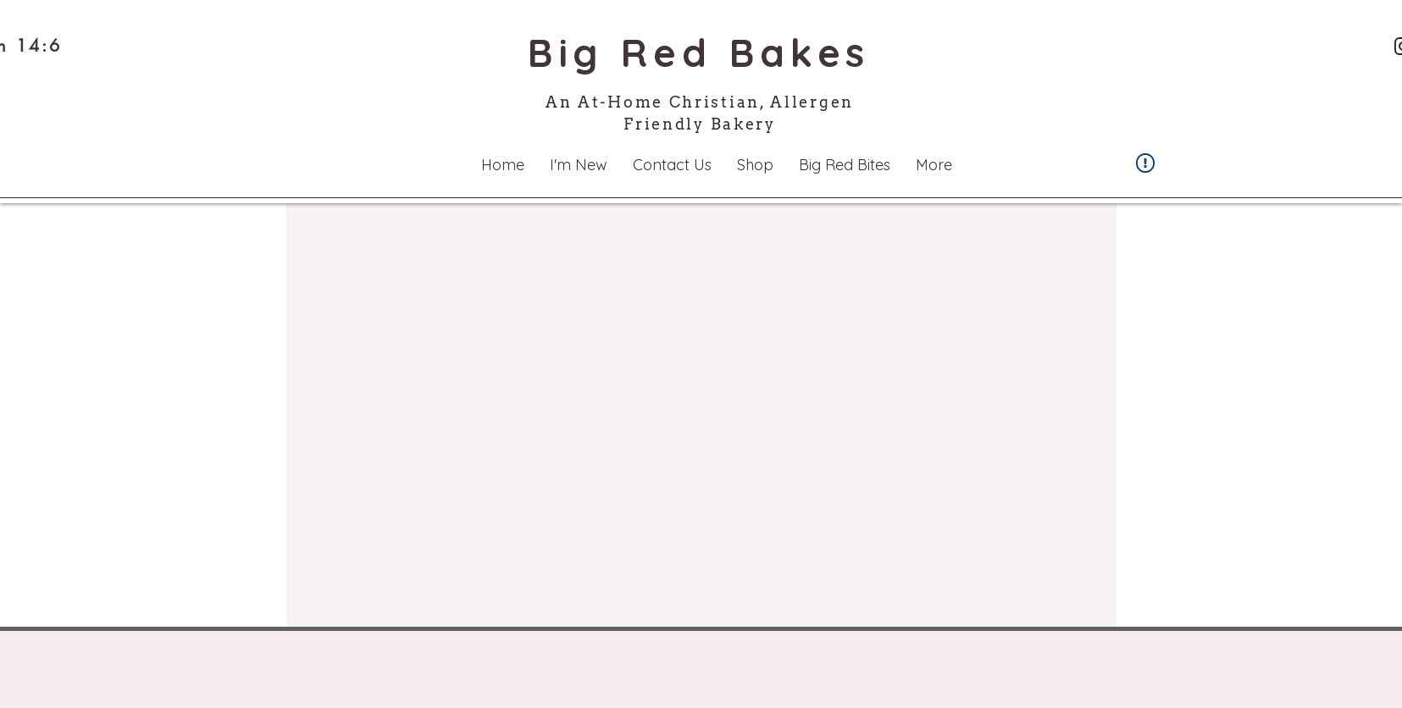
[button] (578, 164)
